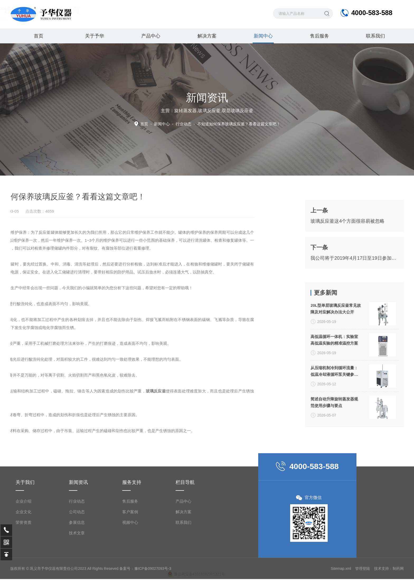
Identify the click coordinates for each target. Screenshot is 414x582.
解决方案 (207, 36)
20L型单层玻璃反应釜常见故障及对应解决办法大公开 (335, 372)
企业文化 (23, 561)
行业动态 (77, 550)
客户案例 (130, 561)
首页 (38, 36)
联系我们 (375, 36)
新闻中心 (263, 38)
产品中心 (150, 36)
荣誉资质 (23, 572)
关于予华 (94, 36)
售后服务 (319, 36)
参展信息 (77, 572)
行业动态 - (228, 124)
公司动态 (77, 561)
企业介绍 (23, 550)
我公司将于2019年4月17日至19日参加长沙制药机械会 (354, 291)
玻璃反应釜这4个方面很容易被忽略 (347, 253)
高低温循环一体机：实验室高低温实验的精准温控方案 (334, 404)
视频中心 (130, 572)
